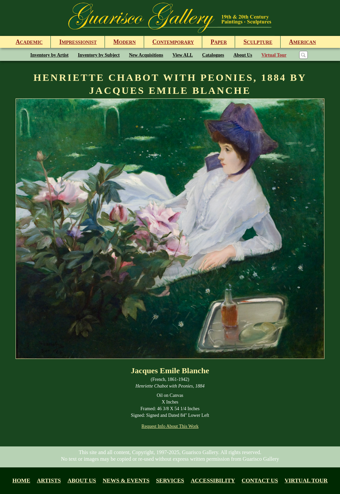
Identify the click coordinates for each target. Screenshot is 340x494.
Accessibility (213, 480)
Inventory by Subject (99, 55)
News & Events (126, 480)
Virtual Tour (273, 55)
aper (219, 42)
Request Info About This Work (170, 426)
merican (302, 42)
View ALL (183, 55)
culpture (257, 42)
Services (170, 480)
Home (21, 480)
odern (124, 42)
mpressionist (78, 42)
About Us (242, 55)
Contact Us (260, 480)
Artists (49, 480)
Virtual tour (306, 480)
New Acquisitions (146, 55)
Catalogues (213, 55)
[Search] (303, 55)
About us (81, 480)
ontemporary (173, 42)
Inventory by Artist (49, 55)
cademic (29, 42)
